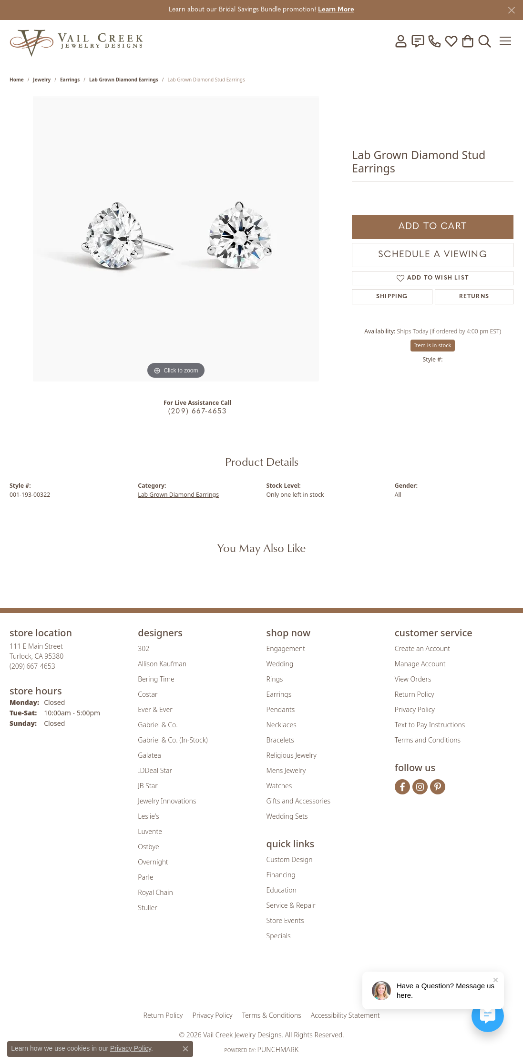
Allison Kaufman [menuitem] (162, 663)
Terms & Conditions (271, 1015)
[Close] (511, 10)
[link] (417, 40)
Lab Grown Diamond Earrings (123, 79)
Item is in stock (432, 345)
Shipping (392, 297)
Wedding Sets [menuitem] (287, 816)
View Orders (413, 678)
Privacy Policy (415, 709)
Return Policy (414, 694)
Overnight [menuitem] (153, 861)
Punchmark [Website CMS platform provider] (277, 1049)
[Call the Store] (32, 666)
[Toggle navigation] (506, 41)
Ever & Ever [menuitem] (155, 709)
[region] (176, 238)
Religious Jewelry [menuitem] (292, 755)
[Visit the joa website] (229, 982)
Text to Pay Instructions (430, 724)
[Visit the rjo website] (265, 982)
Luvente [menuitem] (150, 831)
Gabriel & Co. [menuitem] (157, 724)
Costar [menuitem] (147, 694)
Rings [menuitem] (275, 678)
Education (282, 889)
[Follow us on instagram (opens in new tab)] (420, 786)
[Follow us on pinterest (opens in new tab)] (437, 786)
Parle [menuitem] (145, 877)
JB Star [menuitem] (147, 785)
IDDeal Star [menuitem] (155, 770)
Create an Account (422, 648)
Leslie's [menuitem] (148, 816)
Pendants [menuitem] (281, 709)
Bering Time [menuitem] (156, 678)
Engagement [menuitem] (286, 648)
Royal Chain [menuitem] (155, 892)
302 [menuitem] (143, 648)
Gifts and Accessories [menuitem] (299, 800)
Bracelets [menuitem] (280, 739)
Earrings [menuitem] (279, 694)
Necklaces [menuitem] (282, 724)
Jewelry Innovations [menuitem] (167, 800)
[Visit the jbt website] (340, 982)
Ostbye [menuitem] (148, 846)
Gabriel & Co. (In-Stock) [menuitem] (172, 739)
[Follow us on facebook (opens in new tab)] (402, 786)
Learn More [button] (336, 9)
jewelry (42, 79)
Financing (281, 874)
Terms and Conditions (428, 739)
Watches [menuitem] (279, 785)
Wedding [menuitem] (280, 663)
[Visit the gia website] (187, 982)
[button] (401, 40)
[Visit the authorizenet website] (301, 982)
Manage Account (420, 663)
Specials (279, 935)
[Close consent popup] (185, 1049)
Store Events (285, 920)
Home (17, 79)
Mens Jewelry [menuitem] (286, 770)
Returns (474, 297)
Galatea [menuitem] (149, 755)
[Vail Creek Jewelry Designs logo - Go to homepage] (76, 40)
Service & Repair (291, 905)
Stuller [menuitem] (147, 907)
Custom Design (290, 859)
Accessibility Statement (345, 1015)
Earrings (70, 79)
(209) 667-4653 (197, 411)
